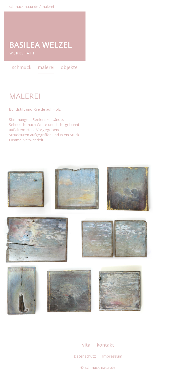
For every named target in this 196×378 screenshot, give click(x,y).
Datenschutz (85, 356)
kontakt (105, 345)
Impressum (112, 356)
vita (86, 345)
